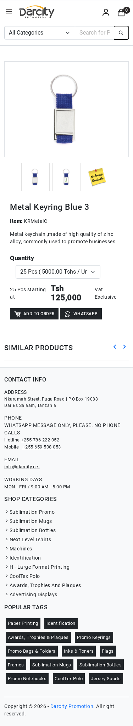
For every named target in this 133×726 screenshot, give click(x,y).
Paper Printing (23, 623)
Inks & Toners (79, 651)
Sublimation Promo (29, 512)
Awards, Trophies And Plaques (42, 585)
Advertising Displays (30, 594)
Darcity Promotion (72, 706)
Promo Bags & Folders (32, 651)
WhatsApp (81, 314)
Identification (22, 558)
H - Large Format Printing (37, 567)
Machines (18, 548)
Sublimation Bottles (30, 530)
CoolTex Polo (22, 576)
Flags (108, 651)
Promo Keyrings (94, 637)
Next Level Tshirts (27, 539)
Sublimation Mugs (28, 521)
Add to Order (34, 314)
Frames (16, 664)
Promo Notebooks (27, 678)
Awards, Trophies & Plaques (38, 637)
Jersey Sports (106, 678)
